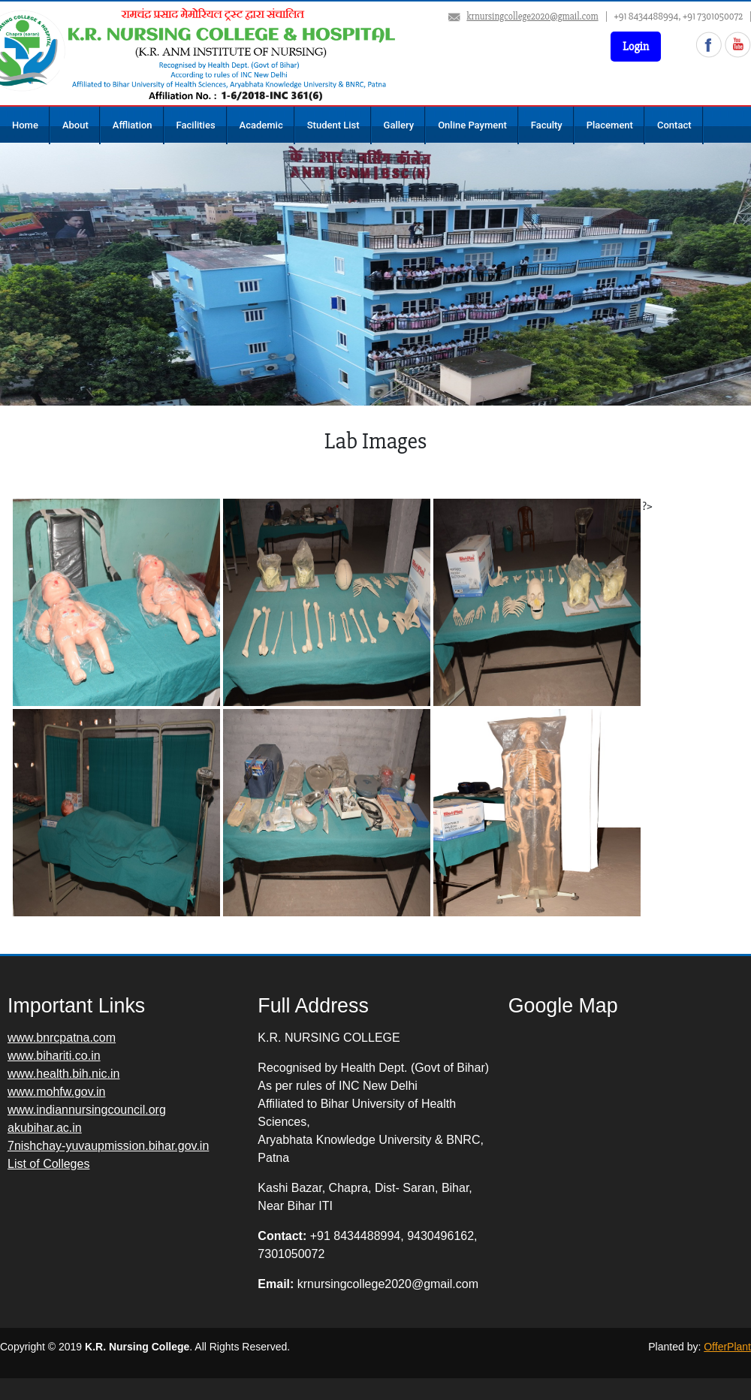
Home (25, 125)
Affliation (132, 125)
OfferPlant (727, 1347)
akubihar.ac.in (45, 1127)
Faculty (546, 125)
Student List (333, 125)
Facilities (196, 125)
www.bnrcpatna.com (62, 1037)
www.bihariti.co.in (54, 1055)
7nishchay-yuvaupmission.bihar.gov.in (108, 1145)
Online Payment (472, 125)
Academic (261, 125)
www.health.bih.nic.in (63, 1073)
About (75, 125)
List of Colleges (48, 1163)
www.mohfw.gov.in (56, 1091)
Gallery (399, 125)
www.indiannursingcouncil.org (87, 1109)
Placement (610, 125)
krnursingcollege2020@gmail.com (532, 17)
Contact (674, 125)
